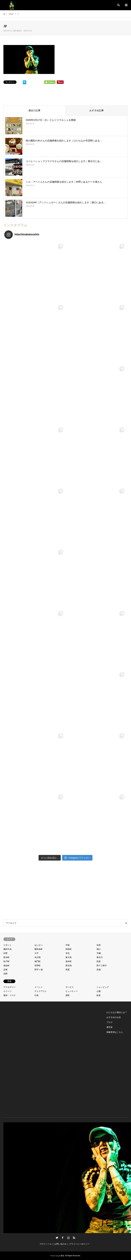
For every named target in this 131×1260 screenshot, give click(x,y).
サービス (70, 987)
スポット (7, 945)
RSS (74, 1237)
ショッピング (103, 987)
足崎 (5, 969)
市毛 (68, 953)
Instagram (68, 1237)
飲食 (99, 995)
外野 (5, 953)
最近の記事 (34, 110)
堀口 (99, 949)
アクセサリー (9, 987)
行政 (36, 995)
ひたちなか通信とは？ (116, 1012)
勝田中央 (7, 949)
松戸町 (6, 961)
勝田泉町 (38, 949)
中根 (68, 945)
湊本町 (69, 961)
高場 (99, 969)
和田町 (69, 949)
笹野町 (37, 965)
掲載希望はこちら (114, 1032)
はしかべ (38, 945)
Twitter (57, 1237)
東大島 (69, 957)
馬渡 (68, 969)
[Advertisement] (65, 891)
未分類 (37, 957)
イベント (38, 987)
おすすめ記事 (96, 110)
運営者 (109, 1027)
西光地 (69, 965)
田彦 (99, 961)
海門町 (37, 961)
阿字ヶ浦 (38, 969)
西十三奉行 (102, 965)
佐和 (99, 945)
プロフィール (45, 1244)
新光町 (6, 957)
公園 (99, 991)
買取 (68, 995)
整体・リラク (9, 995)
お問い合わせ (60, 1244)
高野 (5, 974)
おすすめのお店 (113, 1017)
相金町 (6, 965)
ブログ (109, 1022)
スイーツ (7, 991)
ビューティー (72, 991)
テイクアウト (40, 991)
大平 (36, 953)
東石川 (100, 957)
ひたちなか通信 (58, 1256)
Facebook (62, 1237)
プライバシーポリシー (79, 1244)
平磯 (99, 953)
